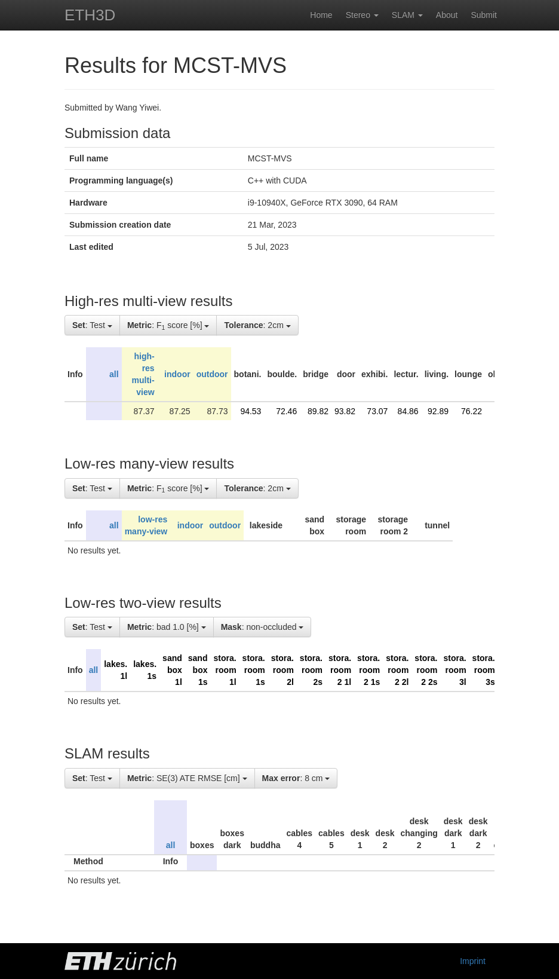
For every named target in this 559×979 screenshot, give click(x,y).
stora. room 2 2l (397, 670)
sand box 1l (172, 670)
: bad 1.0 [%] (166, 627)
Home (321, 15)
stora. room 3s (483, 670)
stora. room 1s (253, 670)
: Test (92, 325)
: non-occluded (262, 627)
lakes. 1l (115, 670)
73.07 (377, 411)
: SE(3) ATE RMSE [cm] (187, 778)
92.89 (438, 411)
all (114, 374)
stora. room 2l (282, 670)
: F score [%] (168, 325)
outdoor (212, 374)
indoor (177, 374)
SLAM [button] (407, 15)
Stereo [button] (362, 15)
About (447, 15)
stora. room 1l (224, 670)
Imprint (473, 961)
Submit (484, 15)
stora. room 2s (311, 670)
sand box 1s (198, 670)
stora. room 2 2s (425, 670)
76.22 (471, 411)
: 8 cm (296, 778)
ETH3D (89, 15)
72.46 (286, 411)
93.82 (344, 411)
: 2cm (257, 325)
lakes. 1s (144, 670)
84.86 (408, 411)
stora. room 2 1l (339, 670)
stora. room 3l (454, 670)
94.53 (250, 411)
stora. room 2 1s (368, 670)
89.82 (318, 411)
